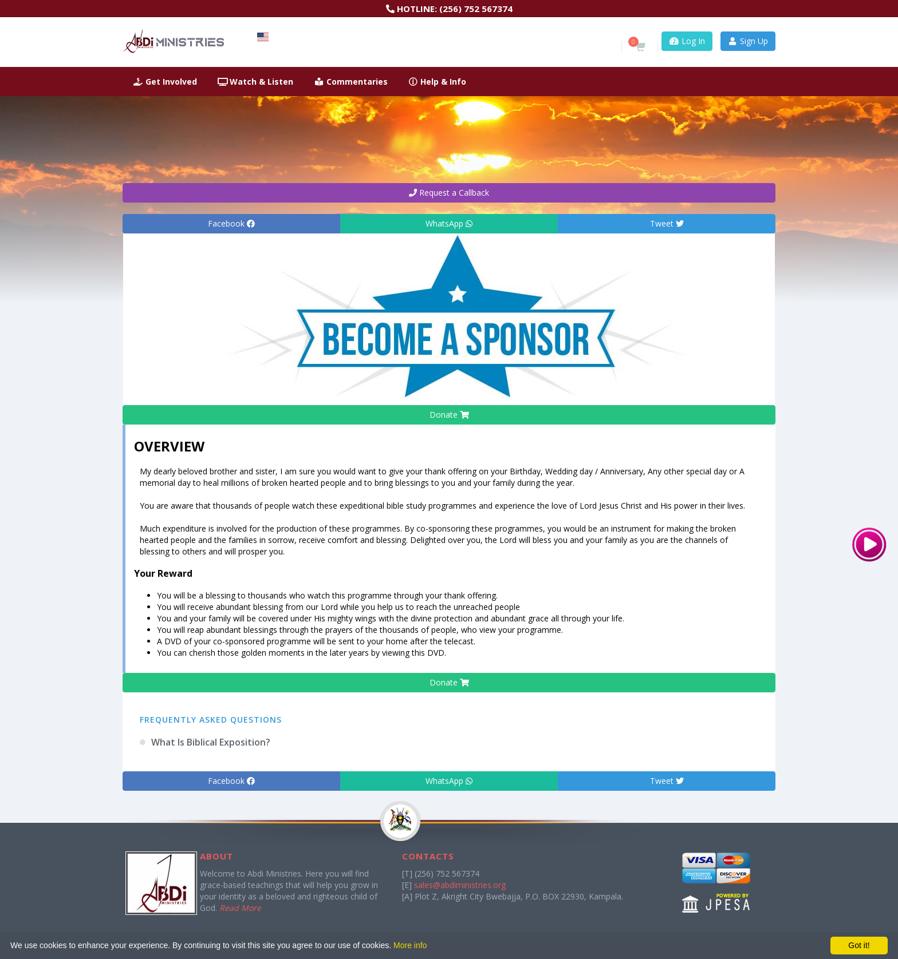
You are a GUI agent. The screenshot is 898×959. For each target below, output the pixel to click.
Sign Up (748, 40)
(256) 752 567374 (476, 8)
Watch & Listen (256, 81)
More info (410, 945)
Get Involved (165, 81)
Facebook (231, 223)
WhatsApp (449, 223)
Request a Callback (449, 192)
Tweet (667, 223)
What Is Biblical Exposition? (210, 742)
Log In (687, 40)
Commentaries (351, 81)
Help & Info (437, 81)
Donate (449, 414)
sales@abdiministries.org (460, 884)
